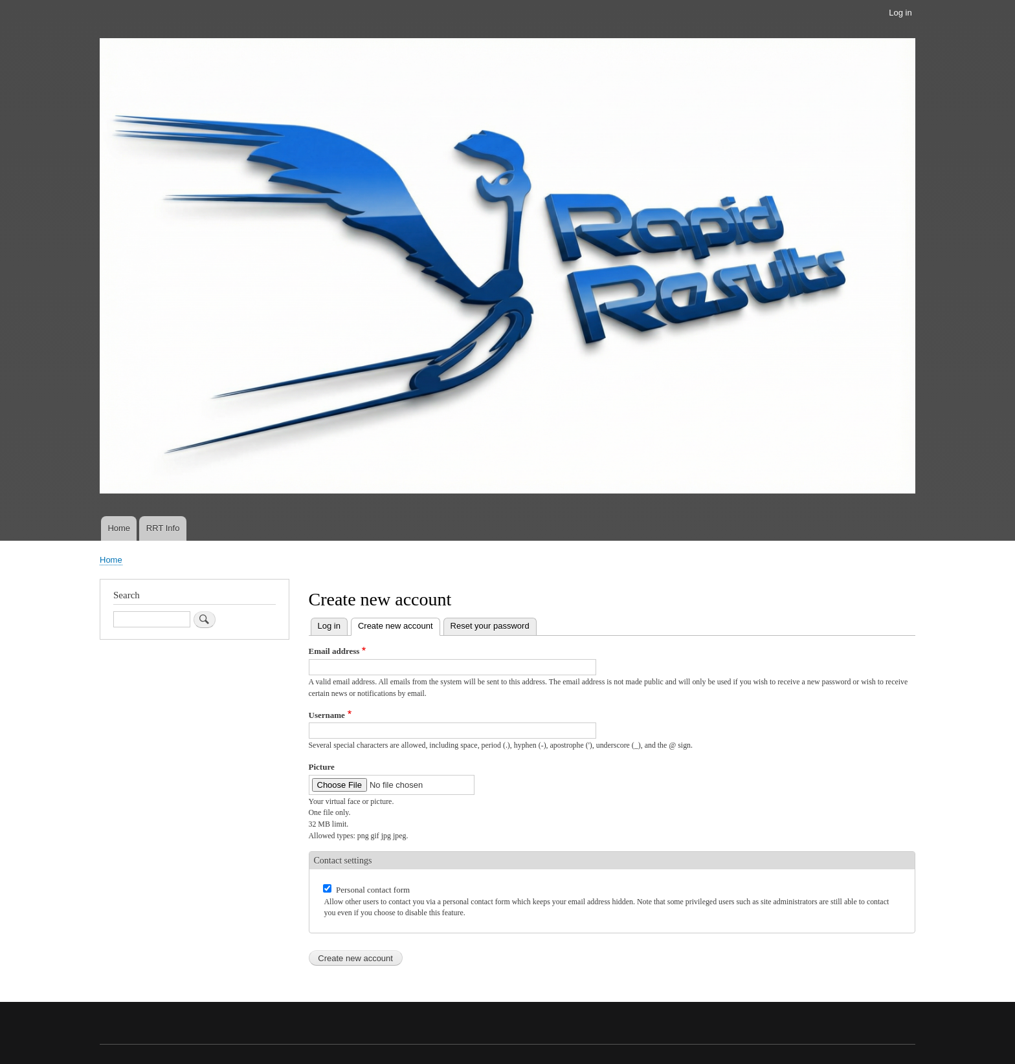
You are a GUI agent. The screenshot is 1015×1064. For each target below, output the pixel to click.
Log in (900, 12)
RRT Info (163, 528)
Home (118, 528)
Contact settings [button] (343, 860)
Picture (322, 767)
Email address (334, 651)
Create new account (399, 624)
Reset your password (490, 626)
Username (327, 715)
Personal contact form (373, 890)
